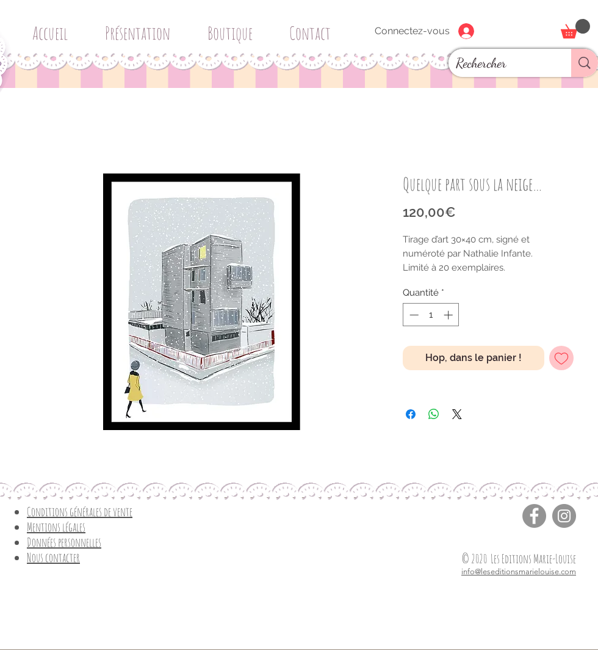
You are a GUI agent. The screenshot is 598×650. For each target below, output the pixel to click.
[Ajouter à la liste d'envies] (561, 358)
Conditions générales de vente (79, 511)
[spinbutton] (431, 315)
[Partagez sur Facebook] (410, 414)
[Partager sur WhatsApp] (434, 414)
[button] (234, 27)
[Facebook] (534, 516)
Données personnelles (64, 542)
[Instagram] (564, 516)
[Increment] (449, 315)
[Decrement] (413, 315)
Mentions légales (56, 527)
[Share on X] (457, 414)
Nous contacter (53, 557)
